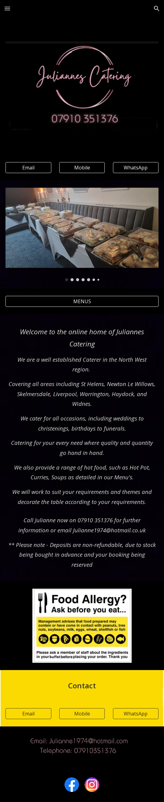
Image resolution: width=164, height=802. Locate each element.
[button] (7, 8)
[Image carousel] (82, 234)
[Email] (28, 167)
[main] (82, 416)
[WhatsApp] (135, 167)
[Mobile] (82, 167)
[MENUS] (82, 301)
